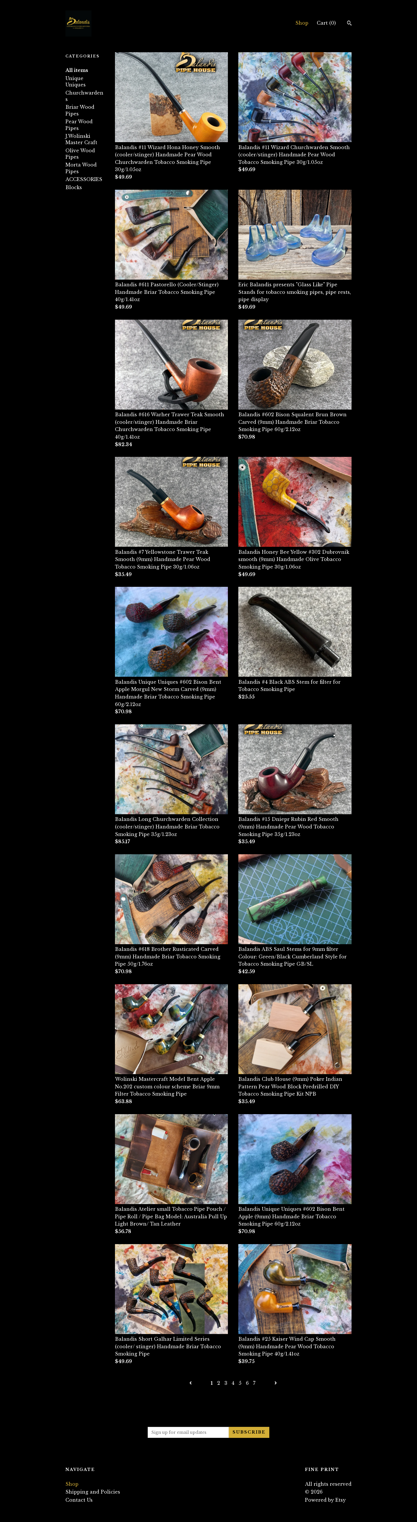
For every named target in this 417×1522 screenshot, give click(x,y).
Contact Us (79, 1500)
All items (76, 70)
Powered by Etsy (325, 1500)
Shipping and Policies (92, 1492)
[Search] (349, 24)
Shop (301, 23)
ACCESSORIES (83, 179)
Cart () (326, 23)
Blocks (73, 187)
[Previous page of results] (191, 1383)
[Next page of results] (275, 1383)
